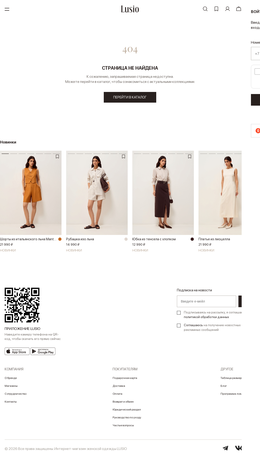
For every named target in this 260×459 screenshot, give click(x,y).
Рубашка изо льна (80, 240)
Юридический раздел (127, 411)
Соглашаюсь (193, 327)
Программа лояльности (236, 395)
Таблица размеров (233, 379)
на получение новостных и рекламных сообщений (213, 329)
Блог (224, 387)
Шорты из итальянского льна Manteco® (28, 240)
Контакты (11, 403)
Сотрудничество (15, 395)
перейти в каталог (130, 97)
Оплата (117, 395)
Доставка (119, 387)
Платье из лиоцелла (214, 240)
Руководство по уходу (127, 419)
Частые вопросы (123, 427)
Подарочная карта (125, 379)
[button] (254, 197)
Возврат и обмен (123, 403)
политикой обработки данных (206, 318)
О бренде (11, 379)
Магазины (11, 387)
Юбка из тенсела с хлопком (155, 240)
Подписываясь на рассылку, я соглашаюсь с (216, 316)
